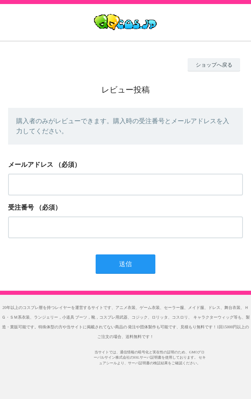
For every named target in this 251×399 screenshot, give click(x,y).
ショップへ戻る (214, 65)
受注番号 (21, 207)
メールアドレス (30, 164)
